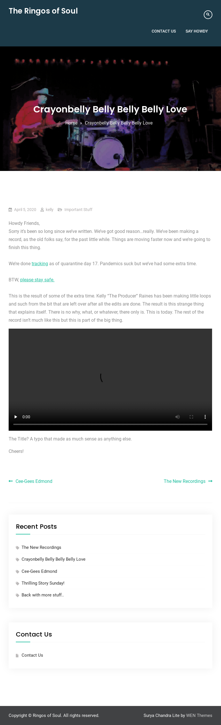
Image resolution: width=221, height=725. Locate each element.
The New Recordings (184, 481)
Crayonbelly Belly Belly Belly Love (53, 559)
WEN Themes (199, 715)
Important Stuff (78, 209)
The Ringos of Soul (43, 11)
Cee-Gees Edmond (34, 481)
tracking (40, 263)
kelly (50, 209)
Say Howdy (197, 31)
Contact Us (164, 31)
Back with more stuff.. (43, 595)
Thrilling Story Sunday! (43, 583)
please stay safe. (37, 280)
